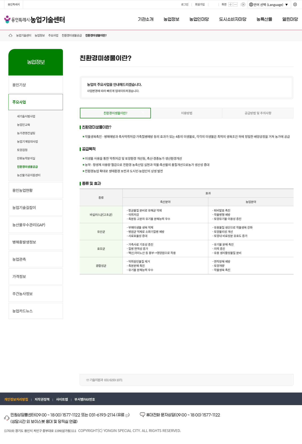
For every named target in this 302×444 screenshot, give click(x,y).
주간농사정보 (22, 293)
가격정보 (19, 276)
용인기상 (19, 84)
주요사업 (19, 102)
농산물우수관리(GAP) (28, 224)
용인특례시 (14, 4)
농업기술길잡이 (24, 207)
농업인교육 (23, 125)
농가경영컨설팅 (26, 133)
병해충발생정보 (24, 242)
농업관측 (19, 259)
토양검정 (22, 150)
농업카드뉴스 (22, 311)
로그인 (184, 4)
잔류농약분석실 (26, 158)
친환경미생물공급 (27, 167)
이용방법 (186, 113)
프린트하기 (214, 4)
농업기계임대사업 (27, 141)
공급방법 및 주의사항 (258, 113)
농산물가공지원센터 (28, 175)
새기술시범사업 (26, 116)
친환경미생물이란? (115, 113)
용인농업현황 (22, 190)
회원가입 (200, 4)
